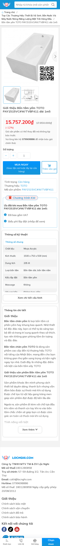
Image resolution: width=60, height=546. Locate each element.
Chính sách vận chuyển (16, 508)
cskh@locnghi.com (20, 479)
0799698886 (28, 139)
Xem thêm (30, 429)
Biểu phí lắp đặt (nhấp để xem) (26, 221)
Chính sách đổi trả (12, 512)
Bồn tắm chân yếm (15, 321)
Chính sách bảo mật (14, 503)
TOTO (31, 346)
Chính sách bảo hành (14, 517)
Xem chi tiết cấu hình (30, 297)
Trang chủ (8, 12)
